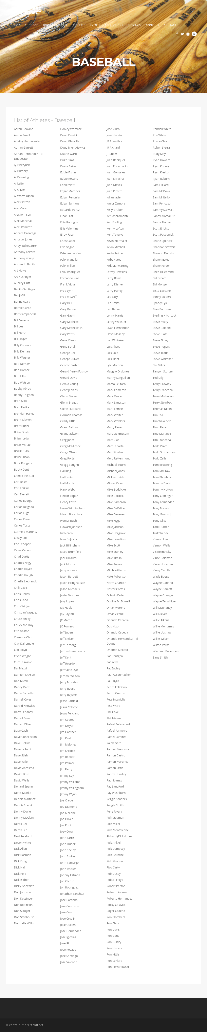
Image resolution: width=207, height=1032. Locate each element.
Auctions (31, 25)
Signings (134, 25)
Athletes (79, 25)
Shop (16, 25)
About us (152, 25)
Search (194, 33)
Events (95, 25)
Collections (114, 25)
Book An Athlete (55, 25)
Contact (170, 25)
